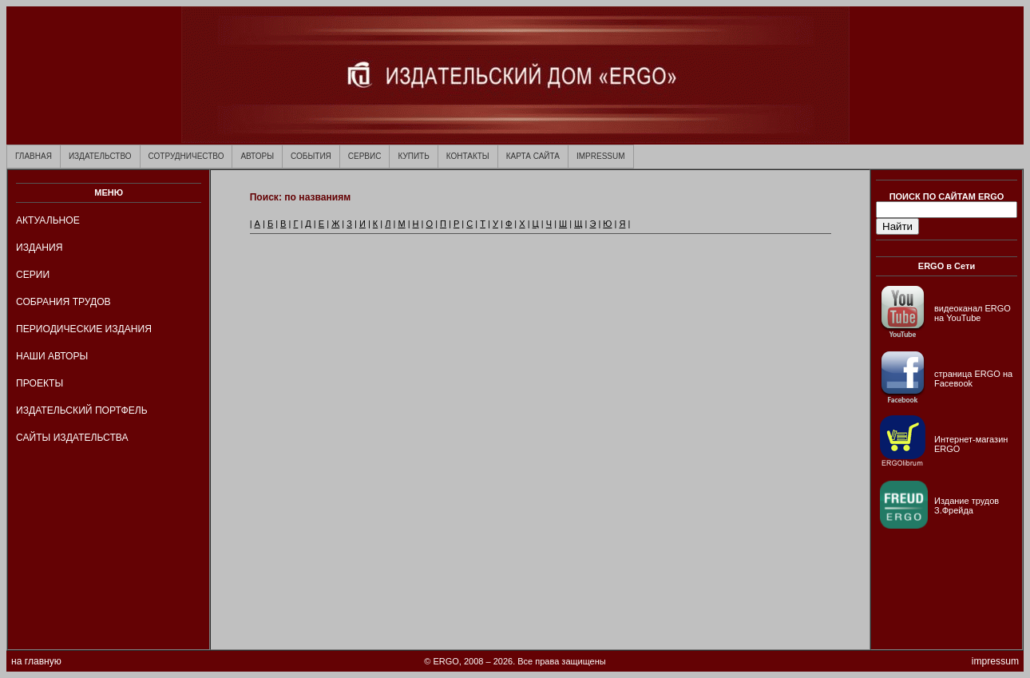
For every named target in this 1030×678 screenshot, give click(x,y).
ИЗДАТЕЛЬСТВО (100, 156)
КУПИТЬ (413, 156)
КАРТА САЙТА (533, 156)
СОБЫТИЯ (311, 156)
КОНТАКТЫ (467, 156)
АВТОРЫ (257, 156)
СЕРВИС (365, 156)
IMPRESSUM (600, 156)
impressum (995, 661)
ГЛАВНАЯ (33, 156)
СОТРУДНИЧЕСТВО (186, 156)
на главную (36, 661)
